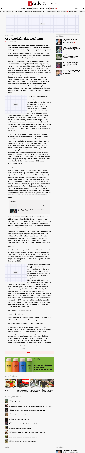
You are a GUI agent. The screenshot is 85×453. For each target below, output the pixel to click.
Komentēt (29, 352)
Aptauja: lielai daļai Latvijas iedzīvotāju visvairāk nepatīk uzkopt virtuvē (35, 389)
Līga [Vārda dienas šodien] (44, 4)
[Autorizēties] (83, 8)
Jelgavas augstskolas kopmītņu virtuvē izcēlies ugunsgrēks (22, 389)
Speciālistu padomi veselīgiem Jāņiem (20, 428)
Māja (8, 35)
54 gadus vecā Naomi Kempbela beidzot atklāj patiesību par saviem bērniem (30, 406)
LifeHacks (41, 8)
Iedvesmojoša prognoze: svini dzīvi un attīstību (22, 441)
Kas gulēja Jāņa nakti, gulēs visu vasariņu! (37, 11)
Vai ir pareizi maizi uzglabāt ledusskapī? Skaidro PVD (24, 437)
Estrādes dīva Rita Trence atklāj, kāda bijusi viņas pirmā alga (32, 205)
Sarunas (12, 35)
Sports (47, 8)
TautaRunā (35, 8)
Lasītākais (60, 36)
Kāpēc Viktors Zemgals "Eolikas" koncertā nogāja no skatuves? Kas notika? (31, 210)
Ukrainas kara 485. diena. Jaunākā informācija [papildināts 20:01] (27, 410)
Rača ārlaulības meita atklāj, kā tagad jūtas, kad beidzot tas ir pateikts (71, 71)
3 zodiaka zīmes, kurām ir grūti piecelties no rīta (22, 415)
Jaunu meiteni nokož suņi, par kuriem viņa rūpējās (23, 424)
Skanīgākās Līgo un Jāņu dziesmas (19, 419)
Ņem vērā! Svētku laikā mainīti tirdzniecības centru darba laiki (27, 432)
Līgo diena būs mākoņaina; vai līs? (19, 401)
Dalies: (24, 348)
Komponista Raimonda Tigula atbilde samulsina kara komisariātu (70, 41)
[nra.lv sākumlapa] (35, 3)
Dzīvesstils (29, 8)
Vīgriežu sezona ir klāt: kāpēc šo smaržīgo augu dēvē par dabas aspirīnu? (71, 56)
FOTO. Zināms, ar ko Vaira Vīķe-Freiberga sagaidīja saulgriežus (70, 64)
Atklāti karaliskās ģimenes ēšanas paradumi (10, 389)
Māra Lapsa (7, 41)
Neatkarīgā (22, 8)
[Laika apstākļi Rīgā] (54, 3)
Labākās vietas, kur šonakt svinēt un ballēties (16, 11)
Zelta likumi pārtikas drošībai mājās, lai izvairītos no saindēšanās (47, 389)
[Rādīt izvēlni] (1, 8)
